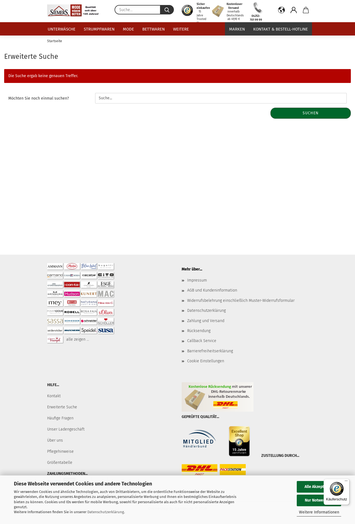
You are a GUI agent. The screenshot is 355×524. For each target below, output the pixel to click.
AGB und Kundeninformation (212, 290)
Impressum (197, 280)
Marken (237, 29)
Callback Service (201, 340)
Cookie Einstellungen (205, 361)
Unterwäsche (61, 29)
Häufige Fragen (60, 418)
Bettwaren (153, 29)
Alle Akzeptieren (319, 486)
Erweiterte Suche (62, 407)
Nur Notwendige (319, 500)
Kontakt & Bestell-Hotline (280, 29)
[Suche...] (167, 9)
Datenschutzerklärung (105, 512)
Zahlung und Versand (205, 320)
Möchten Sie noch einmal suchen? (38, 98)
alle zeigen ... (77, 339)
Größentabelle (59, 462)
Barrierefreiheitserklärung (210, 351)
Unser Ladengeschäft (66, 429)
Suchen (311, 113)
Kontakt (54, 396)
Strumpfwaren (99, 29)
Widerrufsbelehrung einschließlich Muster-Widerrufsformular (241, 300)
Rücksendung (199, 330)
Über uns (55, 440)
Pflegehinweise (60, 451)
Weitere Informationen (319, 512)
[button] (281, 11)
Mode (128, 29)
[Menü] (346, 482)
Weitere (181, 29)
